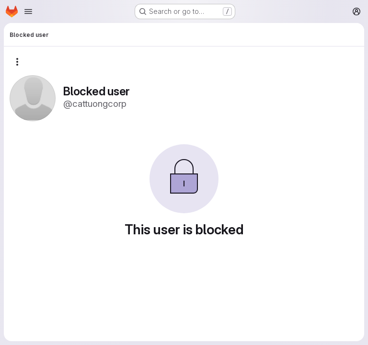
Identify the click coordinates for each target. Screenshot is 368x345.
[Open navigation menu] (28, 11)
